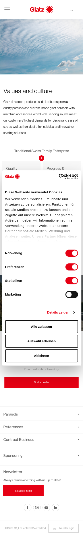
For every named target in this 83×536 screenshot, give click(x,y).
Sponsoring (13, 455)
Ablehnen (41, 356)
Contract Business (41, 439)
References (41, 427)
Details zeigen (58, 312)
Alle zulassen (41, 326)
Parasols (41, 414)
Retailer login (63, 528)
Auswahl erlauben (41, 341)
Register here (23, 490)
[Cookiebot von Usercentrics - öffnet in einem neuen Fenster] (59, 176)
